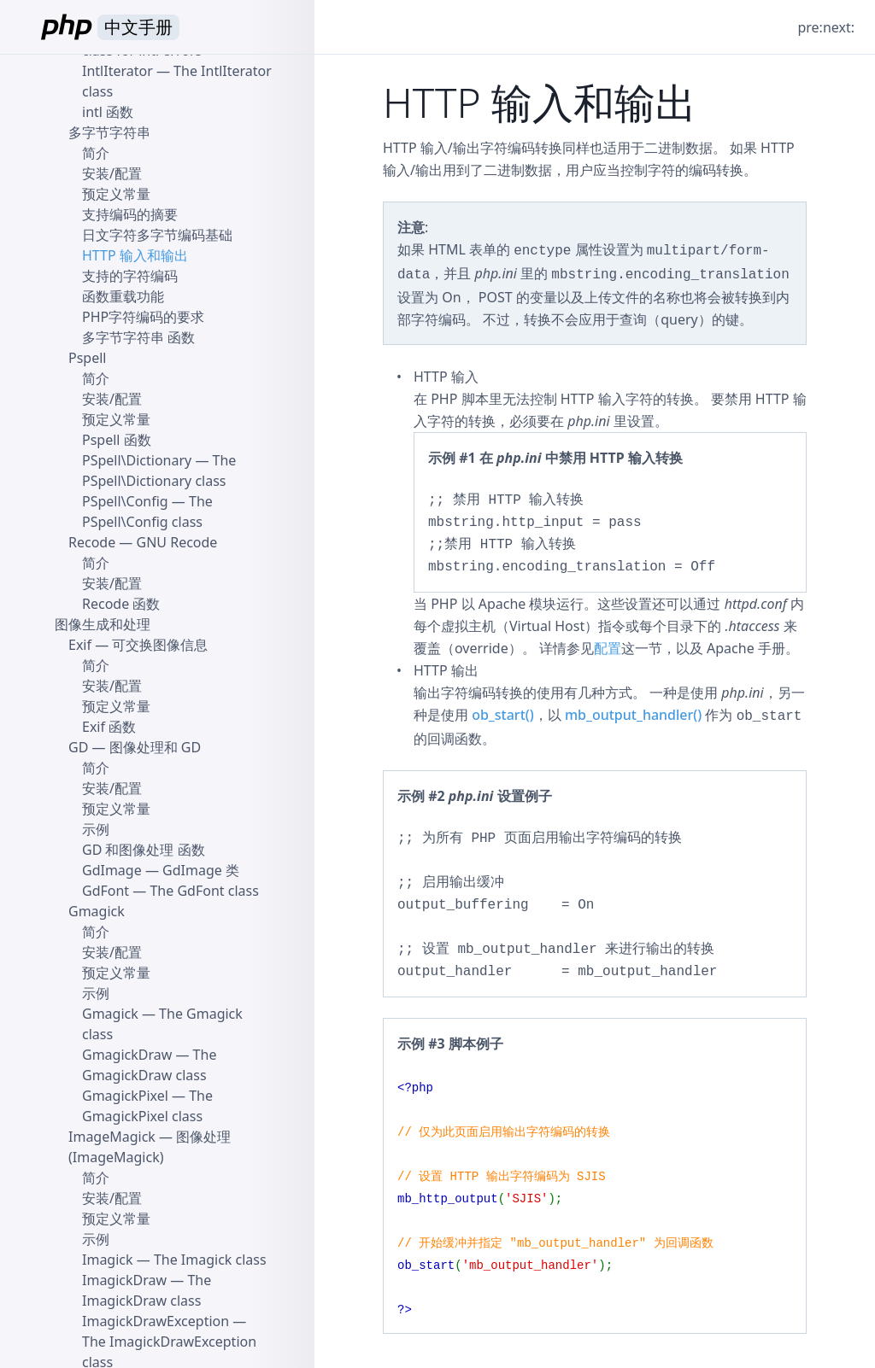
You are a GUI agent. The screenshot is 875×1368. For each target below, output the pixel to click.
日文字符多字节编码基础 (157, 234)
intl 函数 (107, 111)
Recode (91, 542)
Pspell (87, 357)
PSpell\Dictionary (136, 460)
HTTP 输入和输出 (135, 255)
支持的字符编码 (130, 275)
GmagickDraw (127, 1054)
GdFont (105, 890)
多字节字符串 (109, 132)
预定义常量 (116, 193)
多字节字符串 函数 (138, 337)
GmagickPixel (125, 1095)
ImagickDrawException (155, 1321)
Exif (79, 644)
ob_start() (503, 714)
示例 (95, 829)
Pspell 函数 (116, 439)
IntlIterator (117, 70)
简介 (95, 152)
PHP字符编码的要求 (143, 316)
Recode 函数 (121, 603)
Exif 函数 (109, 726)
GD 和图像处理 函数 (143, 849)
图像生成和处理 (102, 624)
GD (78, 747)
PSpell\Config (125, 501)
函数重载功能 (123, 296)
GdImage (112, 870)
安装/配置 (112, 173)
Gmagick (96, 911)
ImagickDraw (124, 1280)
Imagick (107, 1259)
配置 (607, 648)
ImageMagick (112, 1136)
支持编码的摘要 (130, 214)
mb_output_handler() (633, 714)
